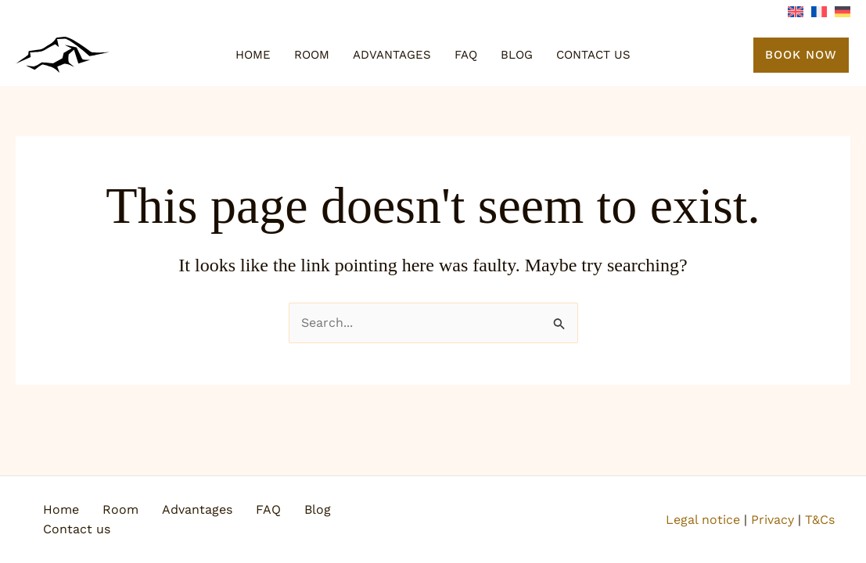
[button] (801, 55)
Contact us (593, 55)
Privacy (772, 519)
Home (253, 55)
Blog (517, 55)
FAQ (466, 55)
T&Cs (820, 519)
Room (311, 55)
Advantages (392, 55)
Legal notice (703, 519)
